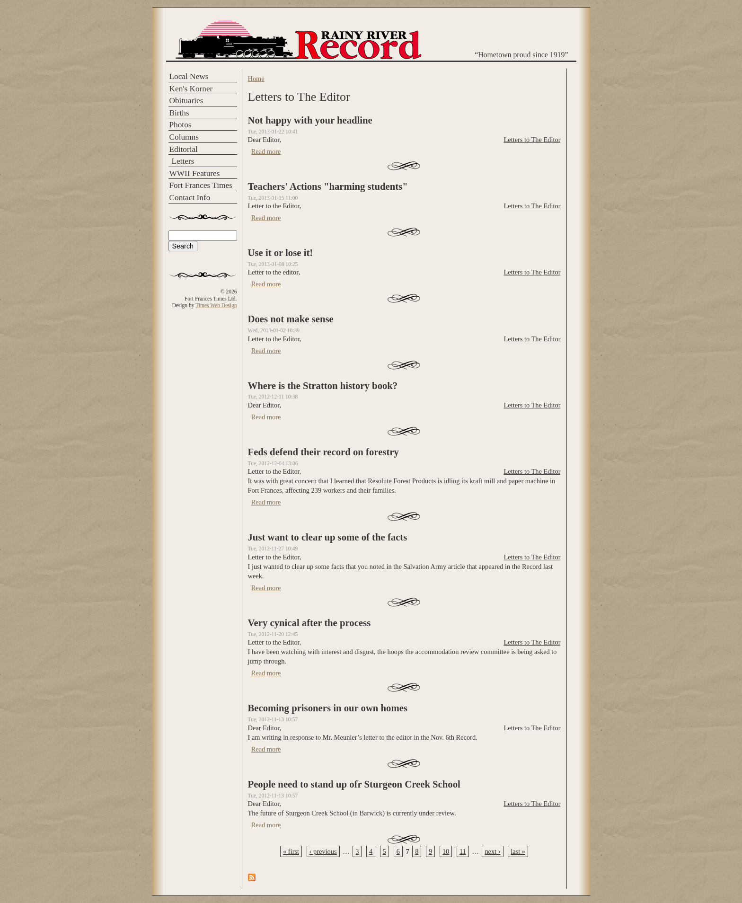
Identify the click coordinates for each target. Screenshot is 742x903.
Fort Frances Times (200, 185)
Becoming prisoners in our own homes (327, 708)
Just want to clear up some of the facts (327, 537)
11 (462, 851)
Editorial (183, 149)
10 (445, 851)
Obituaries (186, 100)
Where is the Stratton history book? (323, 386)
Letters (183, 161)
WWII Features (194, 173)
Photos (180, 124)
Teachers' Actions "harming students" (328, 186)
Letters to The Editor (532, 139)
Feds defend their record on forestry (323, 452)
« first (291, 851)
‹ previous (323, 851)
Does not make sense (291, 319)
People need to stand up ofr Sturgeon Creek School (354, 784)
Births (179, 112)
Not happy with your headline (310, 120)
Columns (184, 137)
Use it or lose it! (280, 253)
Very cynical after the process (309, 623)
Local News (189, 76)
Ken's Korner (191, 88)
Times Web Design (216, 305)
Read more (266, 151)
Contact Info (190, 197)
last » (518, 851)
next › (492, 851)
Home (256, 78)
